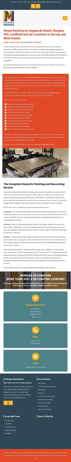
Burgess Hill (9, 421)
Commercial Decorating (46, 396)
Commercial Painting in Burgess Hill (50, 455)
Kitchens (41, 393)
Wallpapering (43, 406)
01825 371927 (51, 286)
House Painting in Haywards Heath (25, 455)
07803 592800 (38, 286)
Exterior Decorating (45, 409)
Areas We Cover (12, 416)
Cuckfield (8, 424)
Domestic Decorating (45, 400)
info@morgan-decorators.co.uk (35, 367)
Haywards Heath (10, 430)
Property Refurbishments (47, 387)
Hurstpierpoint (10, 427)
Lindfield (8, 434)
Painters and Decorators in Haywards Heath (18, 453)
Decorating (42, 383)
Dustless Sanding (44, 403)
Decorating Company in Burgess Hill (46, 453)
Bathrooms (42, 390)
